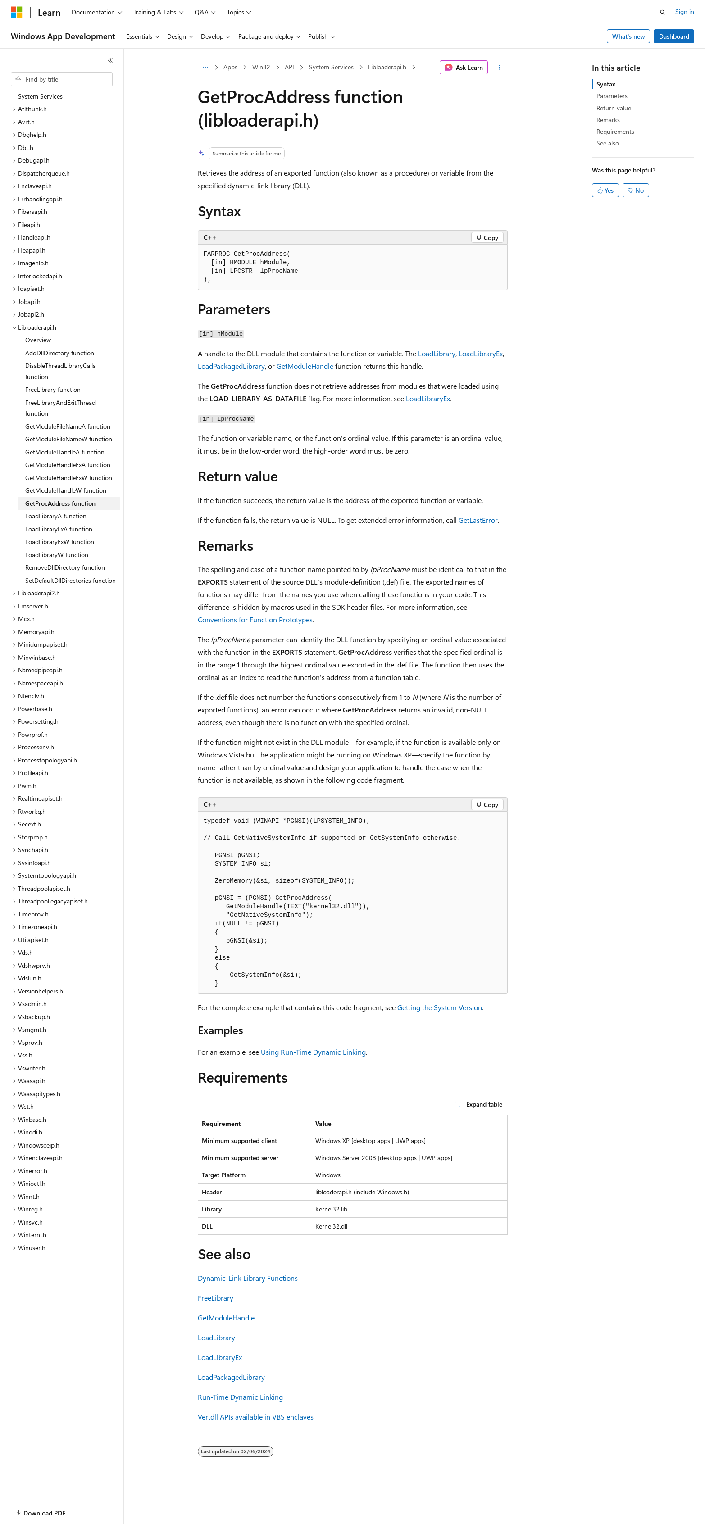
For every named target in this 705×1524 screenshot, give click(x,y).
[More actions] (499, 67)
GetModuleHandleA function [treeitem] (65, 452)
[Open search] (663, 12)
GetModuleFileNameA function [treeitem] (67, 426)
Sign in (684, 11)
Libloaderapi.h (387, 67)
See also (607, 143)
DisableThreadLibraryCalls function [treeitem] (60, 371)
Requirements (615, 131)
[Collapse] (110, 60)
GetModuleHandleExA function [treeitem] (67, 464)
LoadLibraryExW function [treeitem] (59, 541)
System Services (331, 67)
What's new (628, 36)
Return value (613, 108)
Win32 (261, 67)
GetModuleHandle (305, 366)
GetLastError (478, 520)
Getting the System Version (439, 1007)
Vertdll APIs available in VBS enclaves (256, 1416)
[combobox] (62, 79)
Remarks (608, 119)
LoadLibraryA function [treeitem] (55, 516)
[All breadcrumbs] (206, 67)
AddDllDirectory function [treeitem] (59, 353)
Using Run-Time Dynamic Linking (313, 1052)
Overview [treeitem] (38, 340)
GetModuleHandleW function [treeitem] (65, 490)
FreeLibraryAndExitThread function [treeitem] (60, 408)
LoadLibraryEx (481, 353)
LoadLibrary (436, 353)
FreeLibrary (215, 1297)
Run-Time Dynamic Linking (240, 1397)
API (289, 67)
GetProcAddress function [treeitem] (60, 503)
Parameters (612, 95)
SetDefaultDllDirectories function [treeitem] (70, 580)
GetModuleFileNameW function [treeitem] (68, 439)
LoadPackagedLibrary (231, 366)
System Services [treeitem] (40, 96)
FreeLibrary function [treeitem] (53, 389)
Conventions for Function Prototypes (255, 619)
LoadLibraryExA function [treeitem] (58, 529)
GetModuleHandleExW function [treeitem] (68, 477)
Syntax (605, 84)
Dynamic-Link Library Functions (248, 1278)
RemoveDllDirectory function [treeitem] (65, 567)
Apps (230, 67)
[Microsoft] (17, 12)
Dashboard (674, 36)
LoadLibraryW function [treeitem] (56, 554)
